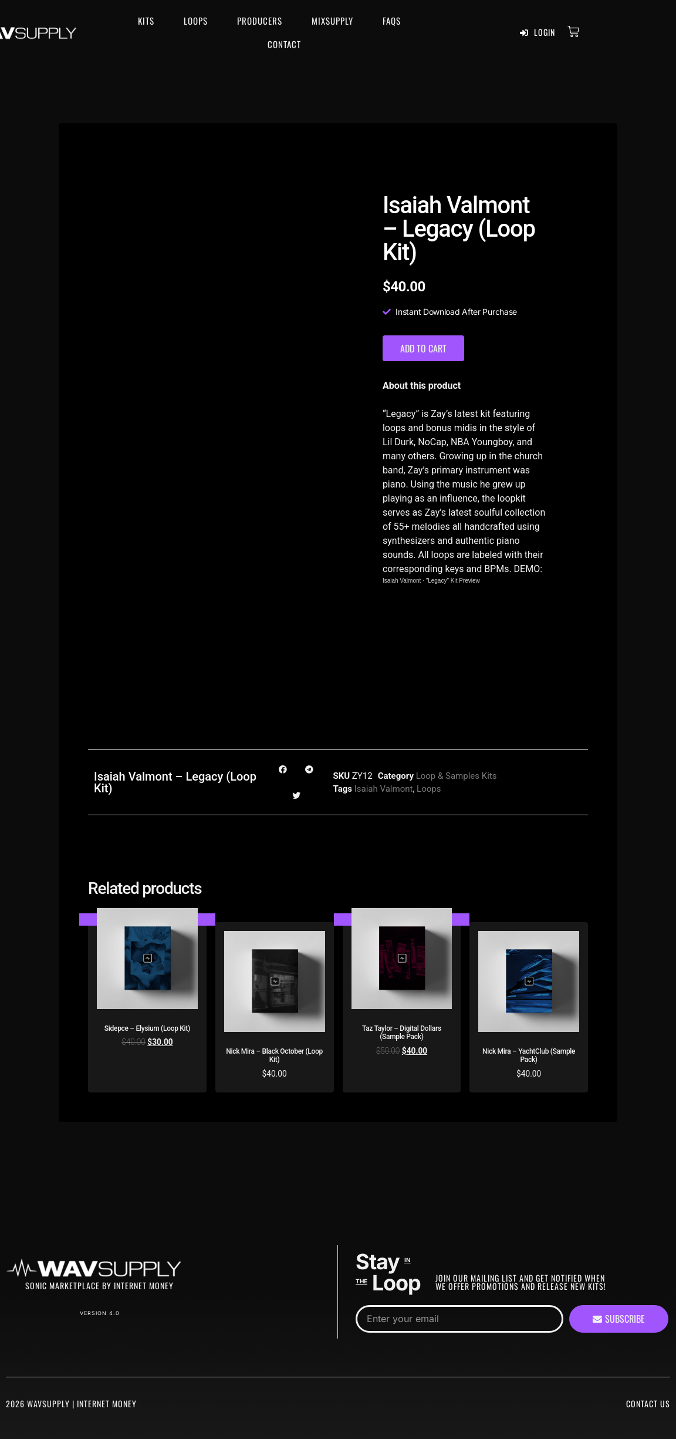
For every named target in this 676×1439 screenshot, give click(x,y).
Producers (259, 20)
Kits (146, 20)
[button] (283, 769)
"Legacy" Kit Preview (453, 580)
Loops (196, 20)
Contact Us (648, 1403)
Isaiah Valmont (402, 580)
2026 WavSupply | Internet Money (71, 1403)
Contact (284, 44)
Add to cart (423, 348)
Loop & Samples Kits (456, 776)
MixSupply (332, 20)
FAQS (392, 20)
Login (537, 32)
